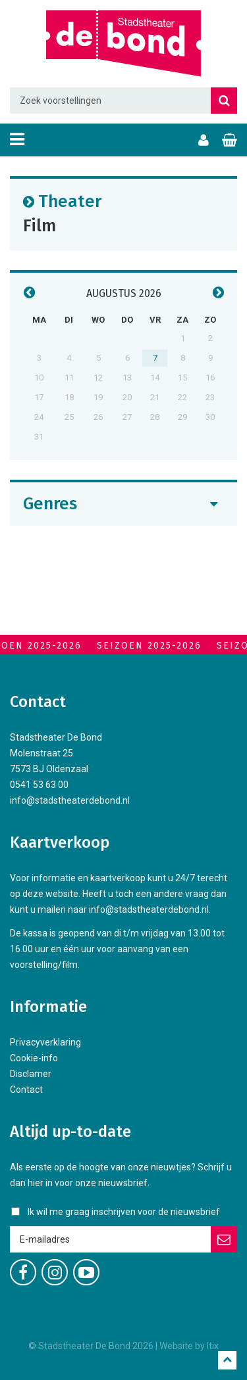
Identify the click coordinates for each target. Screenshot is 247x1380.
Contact (26, 1089)
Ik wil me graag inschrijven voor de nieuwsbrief (124, 1212)
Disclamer (30, 1074)
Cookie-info (34, 1058)
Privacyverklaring (45, 1042)
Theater (69, 200)
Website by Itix (189, 1346)
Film (39, 225)
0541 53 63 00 (39, 784)
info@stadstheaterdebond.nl (70, 800)
